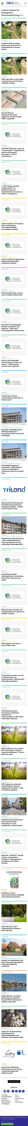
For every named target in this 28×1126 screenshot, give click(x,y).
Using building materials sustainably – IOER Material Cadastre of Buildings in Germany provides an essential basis (12, 469)
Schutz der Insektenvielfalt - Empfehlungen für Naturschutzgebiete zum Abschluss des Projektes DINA (12, 1034)
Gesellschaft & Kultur (6, 1096)
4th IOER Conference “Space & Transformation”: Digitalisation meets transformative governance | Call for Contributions (13, 152)
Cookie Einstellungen (19, 1102)
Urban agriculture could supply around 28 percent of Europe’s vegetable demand (12, 81)
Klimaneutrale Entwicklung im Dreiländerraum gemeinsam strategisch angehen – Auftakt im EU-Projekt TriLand (12, 506)
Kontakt (16, 1100)
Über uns (17, 1095)
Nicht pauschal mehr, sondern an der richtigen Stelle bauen (12, 294)
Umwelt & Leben (5, 1100)
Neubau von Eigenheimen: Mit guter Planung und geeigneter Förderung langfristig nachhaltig (12, 963)
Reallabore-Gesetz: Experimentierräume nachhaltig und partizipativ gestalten (12, 895)
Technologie (4, 1095)
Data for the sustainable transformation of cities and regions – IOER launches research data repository (11, 363)
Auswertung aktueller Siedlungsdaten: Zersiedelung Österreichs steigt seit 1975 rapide (12, 577)
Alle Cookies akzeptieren (7, 1124)
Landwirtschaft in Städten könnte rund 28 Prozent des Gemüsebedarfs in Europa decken (11, 46)
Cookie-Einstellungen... (6, 1121)
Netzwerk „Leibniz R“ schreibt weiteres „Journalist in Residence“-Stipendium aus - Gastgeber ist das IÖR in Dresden (12, 859)
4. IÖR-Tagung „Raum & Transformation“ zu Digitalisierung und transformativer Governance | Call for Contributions (12, 190)
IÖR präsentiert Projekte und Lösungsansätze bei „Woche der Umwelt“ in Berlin (13, 612)
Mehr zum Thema (14, 1081)
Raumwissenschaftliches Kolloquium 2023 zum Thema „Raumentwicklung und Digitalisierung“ (11, 1070)
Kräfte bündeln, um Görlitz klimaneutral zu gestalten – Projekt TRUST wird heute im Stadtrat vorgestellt (11, 999)
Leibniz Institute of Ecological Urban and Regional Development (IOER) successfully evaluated (12, 226)
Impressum (17, 1096)
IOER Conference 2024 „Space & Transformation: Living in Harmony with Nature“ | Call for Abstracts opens (12, 751)
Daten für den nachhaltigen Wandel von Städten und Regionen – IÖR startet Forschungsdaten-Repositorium (12, 328)
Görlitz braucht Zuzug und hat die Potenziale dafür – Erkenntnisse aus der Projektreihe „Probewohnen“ (12, 823)
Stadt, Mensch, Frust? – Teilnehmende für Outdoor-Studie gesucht (11, 929)
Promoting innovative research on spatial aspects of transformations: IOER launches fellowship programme (12, 678)
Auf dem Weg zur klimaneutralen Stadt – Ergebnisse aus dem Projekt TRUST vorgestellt (11, 116)
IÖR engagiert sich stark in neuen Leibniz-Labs (11, 644)
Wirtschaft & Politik (6, 1102)
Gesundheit (4, 1098)
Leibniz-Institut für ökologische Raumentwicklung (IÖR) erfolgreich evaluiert (12, 261)
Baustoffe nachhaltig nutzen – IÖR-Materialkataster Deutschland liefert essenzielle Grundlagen (12, 433)
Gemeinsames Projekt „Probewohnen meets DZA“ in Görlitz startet (12, 398)
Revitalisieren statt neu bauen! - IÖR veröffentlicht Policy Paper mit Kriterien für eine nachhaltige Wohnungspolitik (12, 541)
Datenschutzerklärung (19, 1098)
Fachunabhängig (5, 1104)
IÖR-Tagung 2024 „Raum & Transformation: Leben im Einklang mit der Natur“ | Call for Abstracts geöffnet (12, 787)
